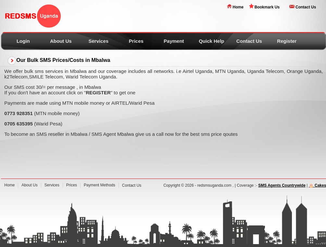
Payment (174, 41)
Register (286, 41)
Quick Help (211, 41)
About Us (61, 41)
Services (98, 41)
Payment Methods (99, 185)
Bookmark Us (267, 7)
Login (23, 41)
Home (237, 7)
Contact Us (305, 7)
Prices (136, 41)
